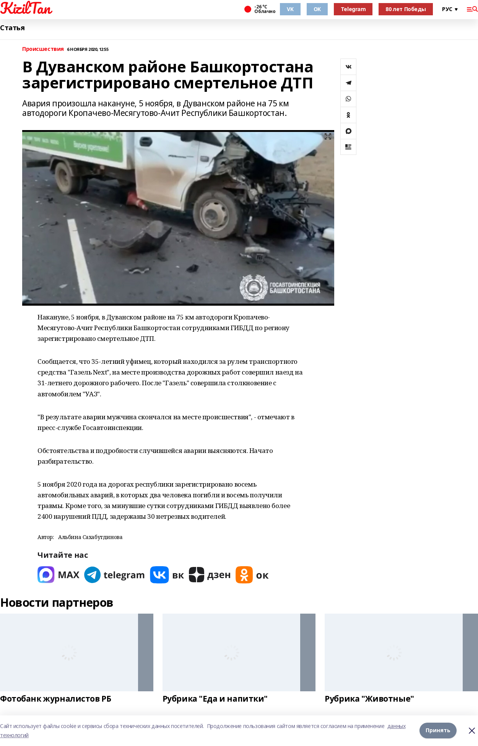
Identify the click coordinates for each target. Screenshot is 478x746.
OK (317, 9)
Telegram (353, 9)
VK (290, 9)
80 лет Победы (405, 9)
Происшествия (43, 49)
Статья (12, 28)
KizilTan (25, 8)
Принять (438, 730)
